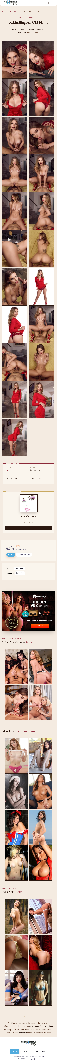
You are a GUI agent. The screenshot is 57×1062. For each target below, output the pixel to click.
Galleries (24, 1051)
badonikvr (13, 11)
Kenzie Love (20, 29)
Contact (35, 1051)
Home (4, 11)
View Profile (28, 528)
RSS (43, 1051)
